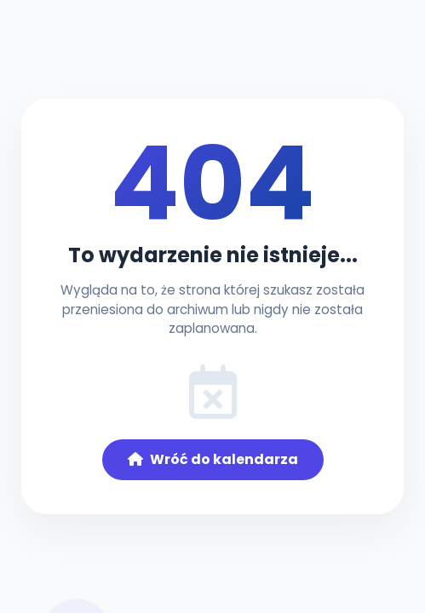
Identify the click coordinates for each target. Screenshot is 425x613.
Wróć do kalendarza (213, 459)
